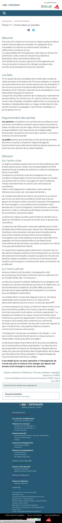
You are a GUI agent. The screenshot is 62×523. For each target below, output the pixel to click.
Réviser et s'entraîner (21, 469)
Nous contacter (34, 515)
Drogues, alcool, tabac (20, 503)
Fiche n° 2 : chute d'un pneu (17, 396)
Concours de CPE (20, 430)
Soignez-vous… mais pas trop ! (22, 499)
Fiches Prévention (20, 454)
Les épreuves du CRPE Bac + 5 (24, 428)
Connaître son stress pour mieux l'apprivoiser (28, 507)
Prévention (18, 447)
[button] (53, 303)
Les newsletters (52, 515)
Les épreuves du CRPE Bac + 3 (24, 426)
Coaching (16, 487)
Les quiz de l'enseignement (23, 421)
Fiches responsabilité (22, 21)
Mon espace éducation (22, 457)
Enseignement (7, 21)
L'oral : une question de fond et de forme (26, 511)
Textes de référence (20, 475)
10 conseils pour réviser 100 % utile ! (24, 492)
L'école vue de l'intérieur (22, 437)
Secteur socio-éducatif (22, 461)
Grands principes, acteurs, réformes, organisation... (32, 435)
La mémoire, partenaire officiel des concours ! (28, 496)
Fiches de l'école (20, 452)
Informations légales (14, 515)
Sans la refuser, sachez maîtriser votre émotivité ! (29, 501)
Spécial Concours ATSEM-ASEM (25, 471)
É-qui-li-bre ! (16, 509)
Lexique (17, 440)
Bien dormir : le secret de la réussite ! (25, 505)
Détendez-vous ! (18, 494)
